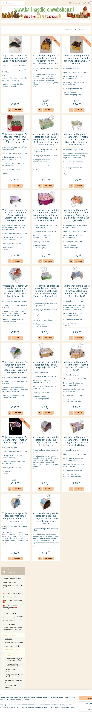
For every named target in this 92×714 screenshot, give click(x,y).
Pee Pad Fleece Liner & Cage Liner (13, 179)
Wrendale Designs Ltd (11, 243)
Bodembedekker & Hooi (13, 183)
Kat (4, 214)
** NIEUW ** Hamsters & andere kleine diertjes (14, 206)
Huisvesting (9, 92)
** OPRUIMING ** (9, 73)
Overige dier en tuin (10, 230)
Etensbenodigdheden (13, 158)
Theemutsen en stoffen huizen (13, 139)
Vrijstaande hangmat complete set (14, 107)
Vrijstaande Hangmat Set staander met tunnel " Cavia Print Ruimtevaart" (37, 63)
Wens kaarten (8, 240)
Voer (6, 174)
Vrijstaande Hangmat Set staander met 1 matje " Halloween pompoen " (37, 516)
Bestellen (39, 124)
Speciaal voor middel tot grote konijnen (13, 134)
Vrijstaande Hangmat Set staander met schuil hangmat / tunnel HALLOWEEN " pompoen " (59, 64)
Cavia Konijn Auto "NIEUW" (11, 123)
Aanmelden (38, 700)
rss (62, 710)
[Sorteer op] (74, 30)
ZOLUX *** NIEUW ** (10, 66)
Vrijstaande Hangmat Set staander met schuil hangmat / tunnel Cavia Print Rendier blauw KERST (59, 608)
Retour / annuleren (46, 669)
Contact (46, 666)
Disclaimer (46, 682)
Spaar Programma (9, 35)
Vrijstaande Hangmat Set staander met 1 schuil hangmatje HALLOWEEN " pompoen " (81, 63)
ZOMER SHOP (10, 210)
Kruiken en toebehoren (13, 198)
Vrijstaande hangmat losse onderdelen (14, 118)
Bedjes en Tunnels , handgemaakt (12, 144)
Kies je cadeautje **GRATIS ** (13, 39)
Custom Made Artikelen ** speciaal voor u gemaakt (12, 81)
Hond (5, 218)
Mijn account (75, 2)
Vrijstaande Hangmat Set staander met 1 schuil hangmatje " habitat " (59, 426)
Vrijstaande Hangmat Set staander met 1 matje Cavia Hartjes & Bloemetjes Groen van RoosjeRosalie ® (81, 157)
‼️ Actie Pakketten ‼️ (9, 77)
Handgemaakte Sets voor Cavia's (14, 128)
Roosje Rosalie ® (9, 247)
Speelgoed (9, 165)
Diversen (8, 190)
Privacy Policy (46, 677)
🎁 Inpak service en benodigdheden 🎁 (10, 59)
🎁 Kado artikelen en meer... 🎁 (13, 54)
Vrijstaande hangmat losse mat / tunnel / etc (15, 112)
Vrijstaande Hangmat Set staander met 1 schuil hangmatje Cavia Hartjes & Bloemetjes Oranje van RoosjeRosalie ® (81, 249)
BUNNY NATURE (10, 194)
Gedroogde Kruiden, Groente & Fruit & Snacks (14, 170)
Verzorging (9, 162)
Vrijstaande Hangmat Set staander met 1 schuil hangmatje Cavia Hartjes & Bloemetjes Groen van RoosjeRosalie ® (59, 157)
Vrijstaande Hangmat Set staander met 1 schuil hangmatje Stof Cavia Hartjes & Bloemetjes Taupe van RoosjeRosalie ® (59, 340)
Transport (8, 187)
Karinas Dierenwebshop (12, 31)
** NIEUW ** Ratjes (12, 201)
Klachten (46, 671)
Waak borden (8, 236)
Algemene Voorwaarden (46, 679)
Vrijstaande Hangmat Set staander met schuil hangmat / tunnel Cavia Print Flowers (59, 516)
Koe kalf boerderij (9, 227)
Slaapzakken (9, 154)
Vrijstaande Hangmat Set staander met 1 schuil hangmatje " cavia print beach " (81, 428)
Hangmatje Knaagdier (13, 99)
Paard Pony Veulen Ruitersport (10, 222)
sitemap (57, 710)
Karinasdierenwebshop (11, 304)
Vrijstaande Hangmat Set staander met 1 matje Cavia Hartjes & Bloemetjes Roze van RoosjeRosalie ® (37, 249)
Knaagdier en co (9, 88)
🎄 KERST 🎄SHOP (9, 50)
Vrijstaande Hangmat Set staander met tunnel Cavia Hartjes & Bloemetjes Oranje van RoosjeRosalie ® (37, 339)
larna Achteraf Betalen (46, 674)
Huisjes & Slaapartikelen (14, 95)
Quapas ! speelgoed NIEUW (13, 70)
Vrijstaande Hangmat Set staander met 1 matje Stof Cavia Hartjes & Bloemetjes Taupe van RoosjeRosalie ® (81, 339)
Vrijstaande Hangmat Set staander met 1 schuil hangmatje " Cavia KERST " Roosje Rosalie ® (37, 155)
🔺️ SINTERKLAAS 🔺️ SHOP (12, 46)
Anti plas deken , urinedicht (11, 150)
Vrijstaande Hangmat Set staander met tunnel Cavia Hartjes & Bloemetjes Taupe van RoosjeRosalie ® (37, 430)
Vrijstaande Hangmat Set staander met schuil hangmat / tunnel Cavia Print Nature (37, 606)
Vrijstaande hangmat (12, 103)
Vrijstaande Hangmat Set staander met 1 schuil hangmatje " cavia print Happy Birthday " (81, 516)
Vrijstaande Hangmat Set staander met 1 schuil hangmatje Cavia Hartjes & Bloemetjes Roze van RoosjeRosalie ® (59, 249)
